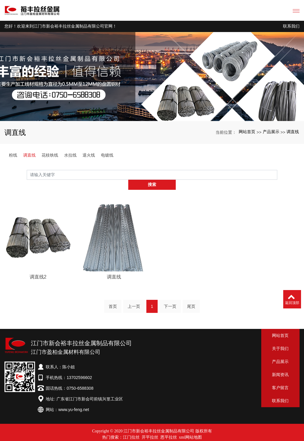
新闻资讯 (280, 364)
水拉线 (70, 155)
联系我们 (291, 26)
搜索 (277, 174)
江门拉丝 (131, 427)
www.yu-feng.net (73, 399)
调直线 (292, 131)
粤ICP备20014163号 (152, 434)
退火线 (89, 155)
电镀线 (107, 155)
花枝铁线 (50, 155)
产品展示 (271, 131)
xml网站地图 (190, 427)
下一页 (170, 298)
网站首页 (247, 131)
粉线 (13, 155)
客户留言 (280, 377)
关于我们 (280, 338)
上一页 (134, 298)
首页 (113, 298)
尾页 (191, 298)
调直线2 (38, 284)
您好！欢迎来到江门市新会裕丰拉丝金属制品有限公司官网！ (60, 26)
